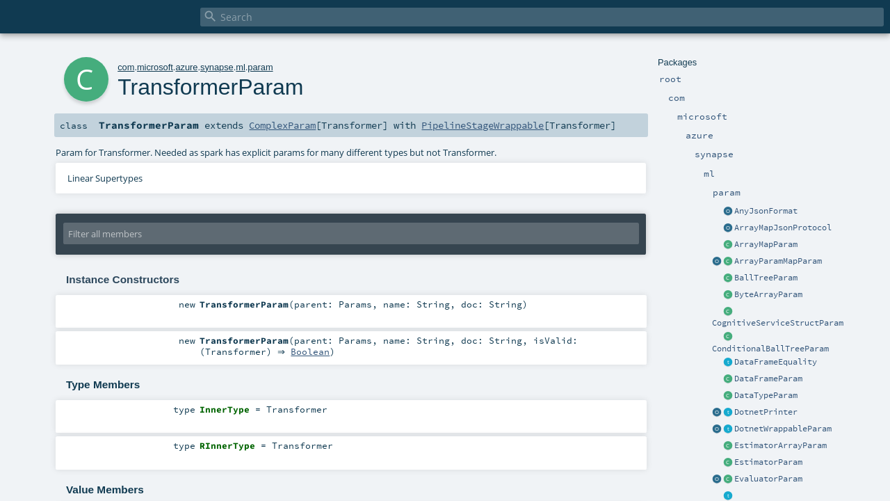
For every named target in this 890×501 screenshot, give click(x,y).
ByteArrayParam (768, 294)
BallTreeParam (766, 278)
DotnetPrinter (766, 412)
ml (240, 67)
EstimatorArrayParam (780, 445)
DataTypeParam (766, 395)
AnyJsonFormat (766, 211)
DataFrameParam (768, 378)
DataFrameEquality (775, 362)
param (260, 67)
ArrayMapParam (766, 244)
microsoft (155, 67)
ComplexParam (282, 125)
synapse (217, 67)
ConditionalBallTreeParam (770, 348)
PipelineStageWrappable (482, 125)
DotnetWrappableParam (783, 429)
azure (186, 67)
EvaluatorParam (768, 479)
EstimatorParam (768, 462)
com (126, 67)
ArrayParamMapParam (778, 261)
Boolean (313, 352)
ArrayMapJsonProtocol (783, 227)
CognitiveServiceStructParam (777, 323)
